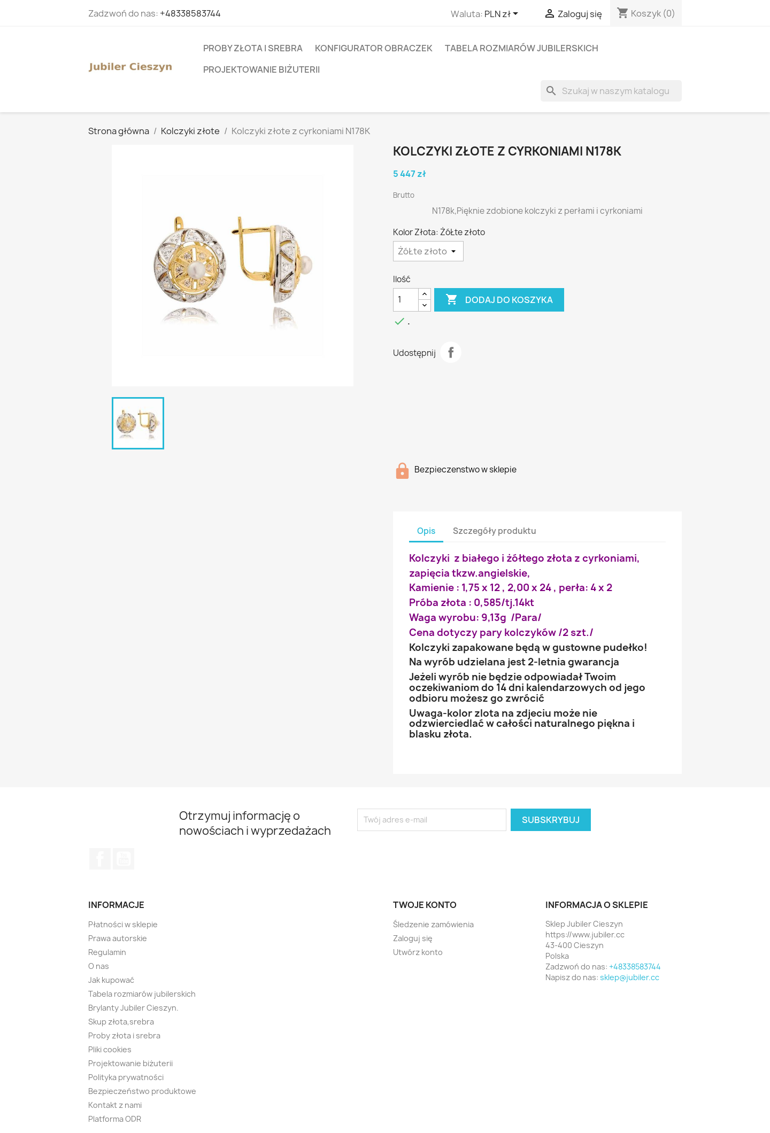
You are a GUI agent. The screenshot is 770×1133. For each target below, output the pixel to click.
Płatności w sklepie (123, 924)
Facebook (100, 859)
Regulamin (107, 952)
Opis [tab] (426, 531)
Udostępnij (450, 352)
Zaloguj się (413, 938)
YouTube (123, 859)
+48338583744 (190, 13)
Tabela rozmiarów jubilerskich (521, 48)
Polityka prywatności (126, 1077)
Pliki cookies (110, 1049)
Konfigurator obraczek (374, 48)
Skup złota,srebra (121, 1021)
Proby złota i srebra (253, 48)
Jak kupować (111, 980)
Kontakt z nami (115, 1105)
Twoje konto (425, 905)
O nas (98, 966)
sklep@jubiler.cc (629, 977)
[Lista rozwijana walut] (503, 14)
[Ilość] (406, 300)
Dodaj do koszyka (499, 300)
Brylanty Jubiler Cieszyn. (133, 1008)
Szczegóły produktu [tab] (494, 531)
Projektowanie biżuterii (261, 69)
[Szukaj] (611, 91)
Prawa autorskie (117, 938)
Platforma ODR (114, 1119)
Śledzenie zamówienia (433, 924)
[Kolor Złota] (428, 251)
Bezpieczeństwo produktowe (142, 1091)
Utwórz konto (418, 952)
